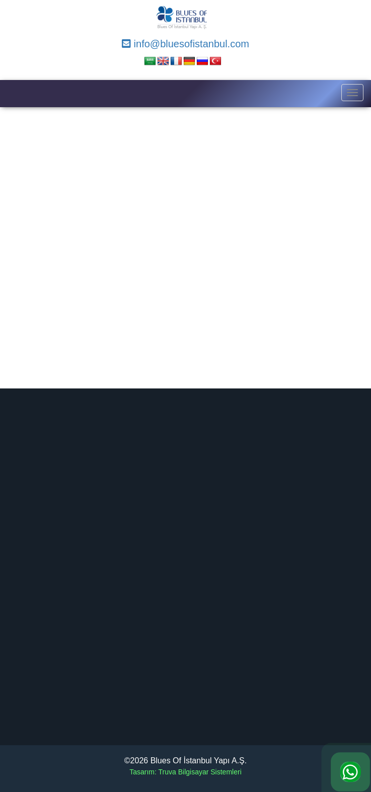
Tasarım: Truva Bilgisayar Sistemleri (185, 772)
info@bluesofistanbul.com (185, 43)
